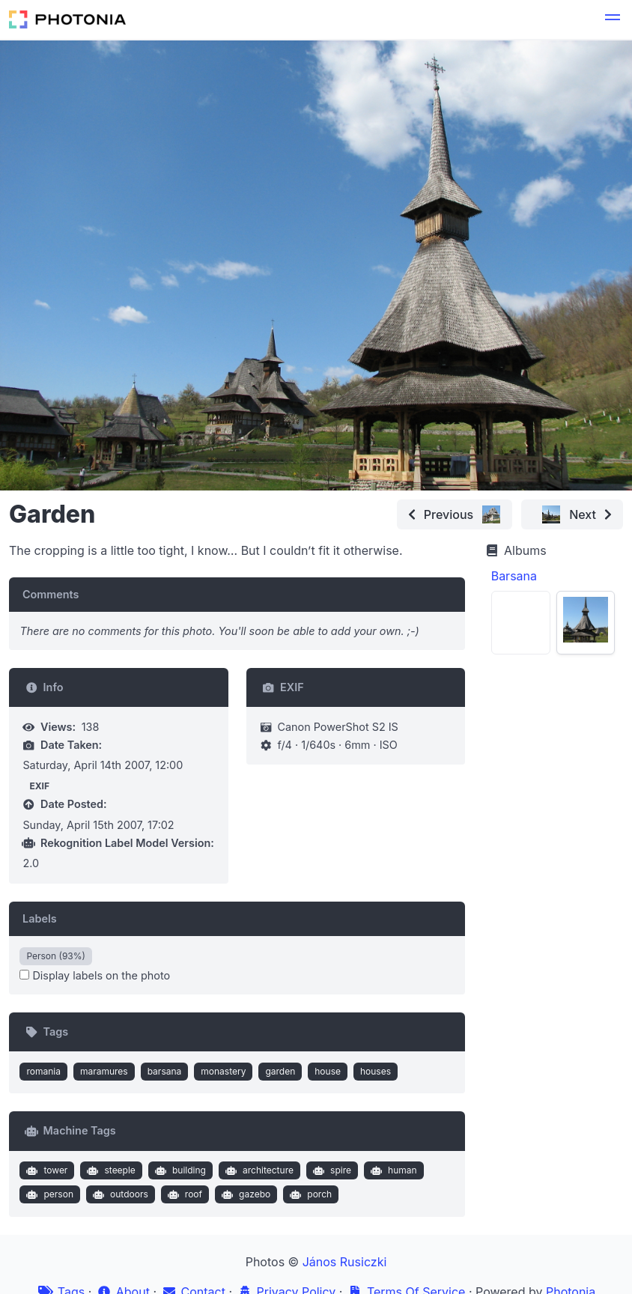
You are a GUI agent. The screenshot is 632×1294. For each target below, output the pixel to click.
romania (43, 1071)
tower (45, 1170)
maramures (104, 1071)
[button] (613, 19)
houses (375, 1071)
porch (309, 1194)
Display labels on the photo (94, 975)
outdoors (118, 1194)
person (48, 1194)
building (178, 1170)
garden (280, 1071)
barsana (165, 1071)
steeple (110, 1170)
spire (330, 1170)
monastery (223, 1071)
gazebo (245, 1194)
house (328, 1071)
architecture (258, 1170)
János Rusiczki (345, 1261)
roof (183, 1194)
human (391, 1170)
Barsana (514, 575)
